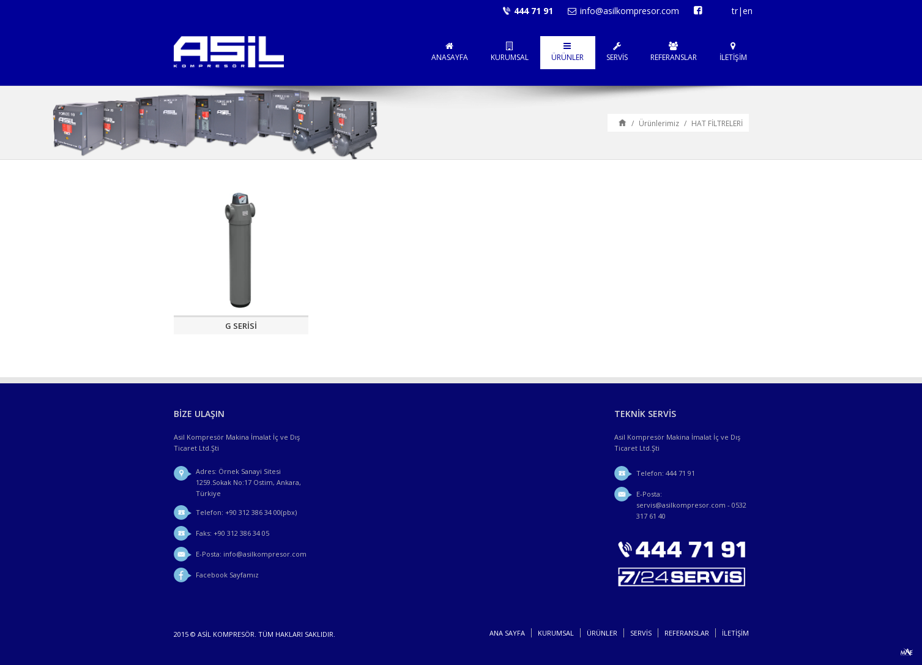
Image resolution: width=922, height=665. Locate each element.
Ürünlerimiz (659, 123)
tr (735, 11)
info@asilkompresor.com (629, 11)
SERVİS (617, 52)
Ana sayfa (622, 122)
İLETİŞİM (733, 52)
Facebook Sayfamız (227, 574)
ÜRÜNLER (567, 52)
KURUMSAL (510, 52)
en (748, 11)
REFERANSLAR (673, 52)
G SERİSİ (241, 325)
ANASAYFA (449, 52)
